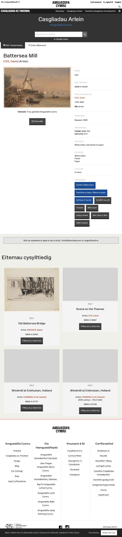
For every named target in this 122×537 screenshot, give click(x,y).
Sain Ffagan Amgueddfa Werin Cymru (46, 467)
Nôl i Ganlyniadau (13, 45)
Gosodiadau (94, 533)
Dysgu (17, 461)
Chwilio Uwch (61, 39)
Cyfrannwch (95, 2)
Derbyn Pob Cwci (109, 533)
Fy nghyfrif (108, 2)
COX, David (10, 61)
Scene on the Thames (90, 309)
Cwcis (103, 490)
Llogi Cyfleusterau (17, 481)
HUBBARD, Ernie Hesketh (34, 397)
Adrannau (59, 11)
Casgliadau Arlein (74, 11)
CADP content (82, 223)
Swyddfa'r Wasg (103, 461)
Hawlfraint (103, 495)
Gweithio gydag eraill (103, 480)
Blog (17, 466)
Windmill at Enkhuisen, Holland (32, 390)
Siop (17, 476)
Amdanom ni (103, 450)
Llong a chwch (82, 215)
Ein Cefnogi (17, 471)
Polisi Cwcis (74, 533)
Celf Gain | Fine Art (83, 200)
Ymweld (17, 450)
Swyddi (103, 456)
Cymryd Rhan (74, 456)
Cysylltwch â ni (74, 450)
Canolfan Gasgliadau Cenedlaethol (100, 11)
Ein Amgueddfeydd (10, 2)
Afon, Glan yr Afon (100, 215)
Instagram (75, 474)
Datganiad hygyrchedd (103, 485)
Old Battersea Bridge (31, 323)
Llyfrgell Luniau (103, 466)
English (118, 2)
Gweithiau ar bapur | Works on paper (91, 192)
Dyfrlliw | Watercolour (85, 185)
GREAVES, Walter (35, 330)
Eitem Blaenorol (37, 45)
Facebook (74, 469)
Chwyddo (37, 121)
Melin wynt (92, 208)
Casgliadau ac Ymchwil (15, 11)
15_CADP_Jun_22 (103, 200)
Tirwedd (79, 208)
